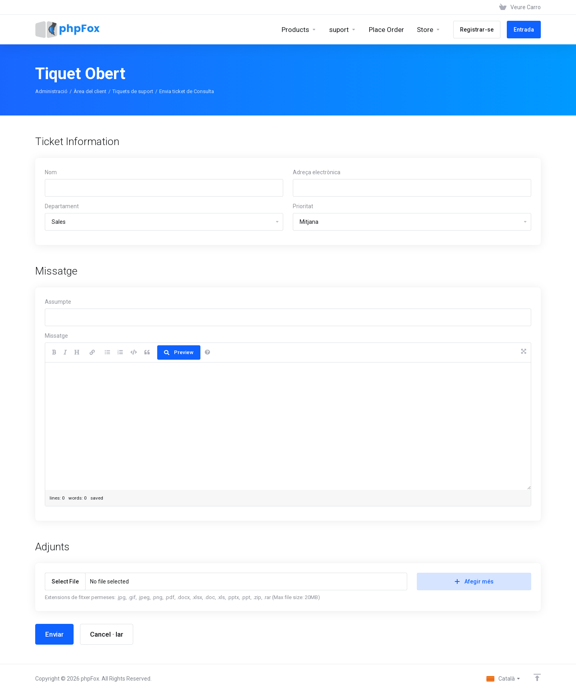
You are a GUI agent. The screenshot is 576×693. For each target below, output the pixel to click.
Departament (62, 206)
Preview (179, 352)
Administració (51, 91)
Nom (51, 172)
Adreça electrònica (316, 172)
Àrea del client (90, 91)
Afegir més (474, 581)
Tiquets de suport (132, 91)
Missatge (56, 336)
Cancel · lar (106, 634)
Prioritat (303, 206)
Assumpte (58, 302)
